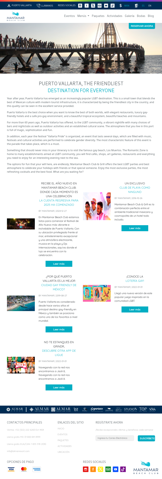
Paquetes (98, 16)
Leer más (59, 263)
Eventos (69, 16)
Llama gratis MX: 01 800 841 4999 (23, 437)
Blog (151, 16)
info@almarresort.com (18, 451)
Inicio (61, 428)
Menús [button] (82, 16)
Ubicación (63, 452)
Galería (129, 16)
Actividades (114, 16)
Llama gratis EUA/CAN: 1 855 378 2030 (26, 444)
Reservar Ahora (142, 26)
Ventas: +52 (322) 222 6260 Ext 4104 (25, 429)
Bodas (141, 16)
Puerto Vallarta (19, 6)
